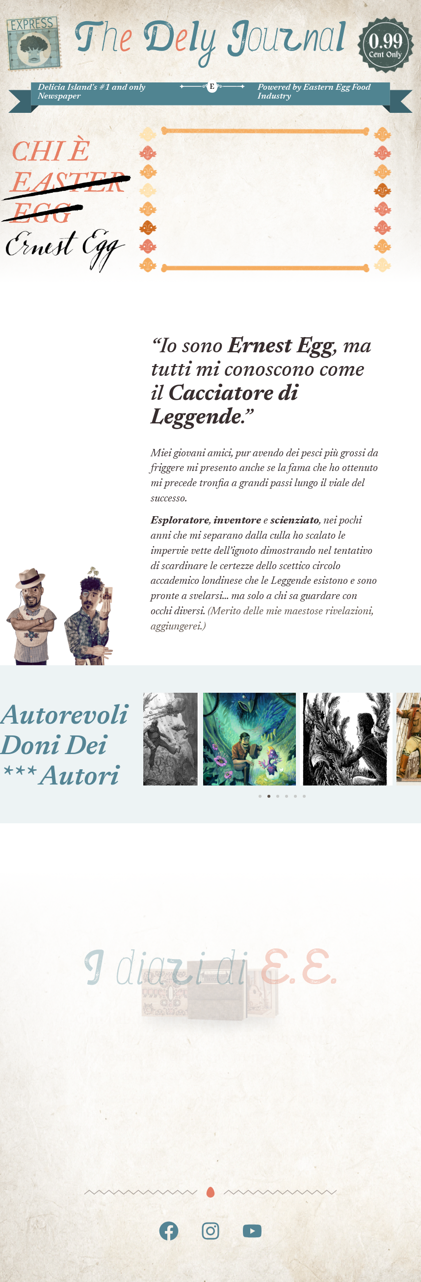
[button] (260, 796)
